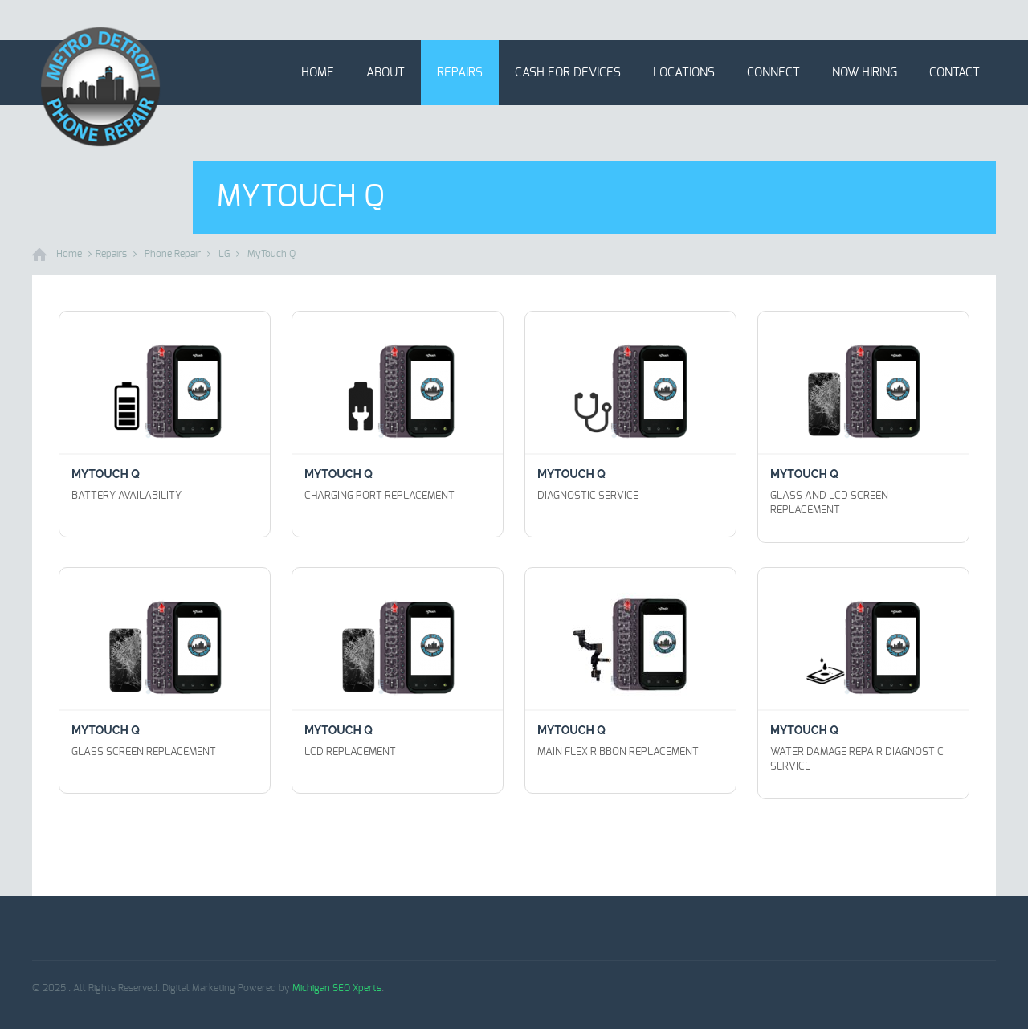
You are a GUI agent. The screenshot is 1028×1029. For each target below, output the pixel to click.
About (385, 73)
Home (317, 73)
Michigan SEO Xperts (336, 988)
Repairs (460, 73)
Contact (954, 73)
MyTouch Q (271, 254)
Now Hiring (864, 73)
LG (224, 254)
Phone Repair (173, 254)
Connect (773, 73)
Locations (684, 73)
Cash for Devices (568, 73)
